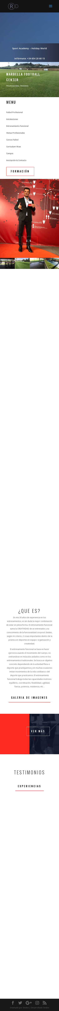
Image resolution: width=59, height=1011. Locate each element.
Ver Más (38, 731)
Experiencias (29, 786)
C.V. (29, 241)
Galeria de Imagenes (29, 697)
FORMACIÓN (20, 171)
